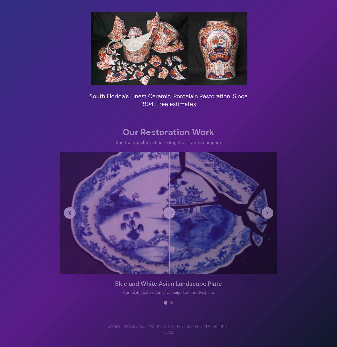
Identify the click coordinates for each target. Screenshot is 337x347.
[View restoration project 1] (165, 302)
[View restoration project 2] (171, 302)
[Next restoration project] (267, 213)
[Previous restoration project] (70, 213)
